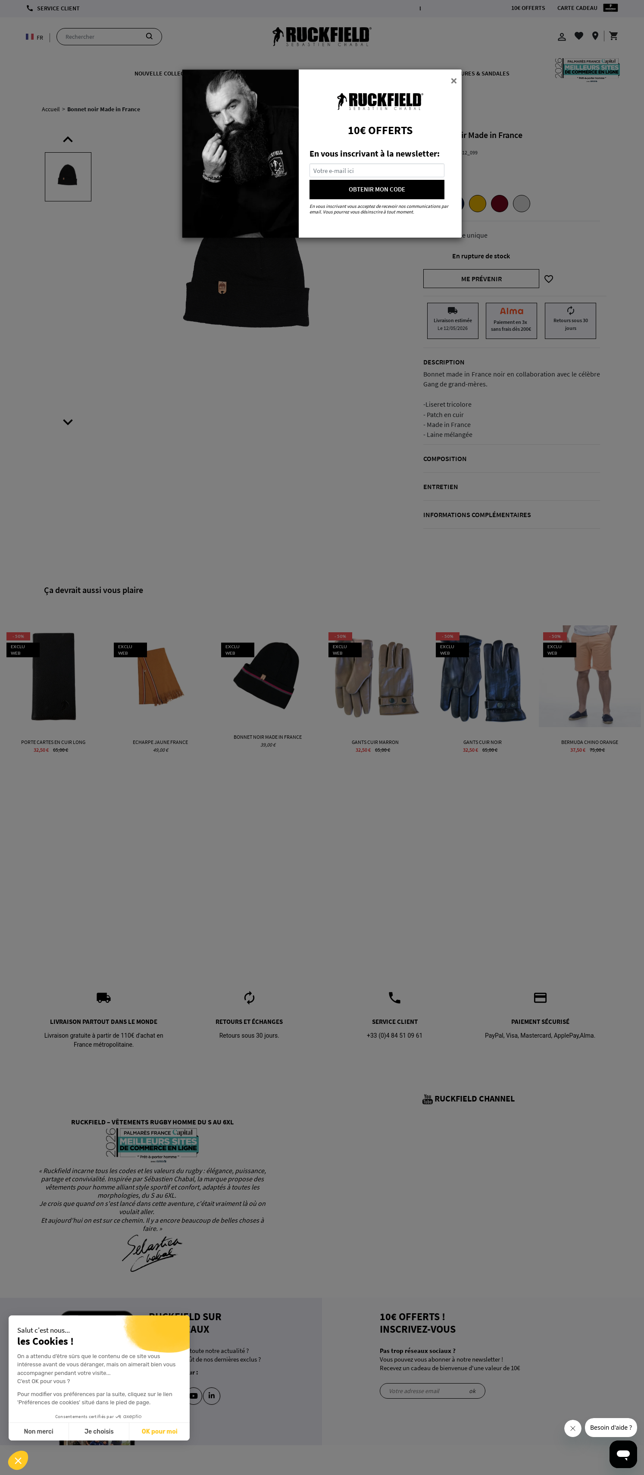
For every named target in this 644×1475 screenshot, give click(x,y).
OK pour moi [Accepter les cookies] (160, 1431)
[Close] (453, 80)
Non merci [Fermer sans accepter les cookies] (38, 1431)
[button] (18, 1460)
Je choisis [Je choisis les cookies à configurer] (99, 1431)
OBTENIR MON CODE (377, 189)
